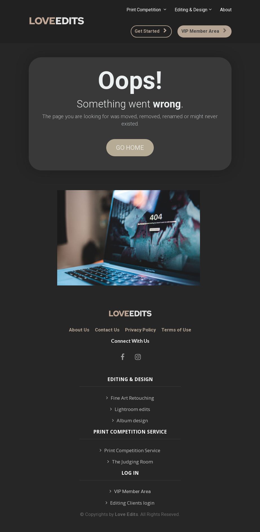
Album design (130, 420)
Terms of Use (176, 330)
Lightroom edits (130, 409)
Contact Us (107, 330)
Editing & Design (191, 9)
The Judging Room (130, 462)
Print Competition (144, 9)
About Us (79, 330)
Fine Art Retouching (130, 398)
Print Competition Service (130, 450)
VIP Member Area (203, 31)
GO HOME (130, 147)
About (226, 9)
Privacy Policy (140, 330)
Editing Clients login (130, 503)
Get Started (150, 31)
